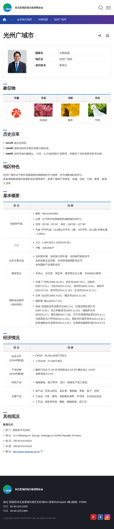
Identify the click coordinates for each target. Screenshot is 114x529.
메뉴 (108, 8)
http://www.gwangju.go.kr (26, 451)
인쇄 (107, 35)
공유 (99, 35)
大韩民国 (43, 19)
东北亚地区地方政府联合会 (29, 7)
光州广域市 (60, 19)
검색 (100, 8)
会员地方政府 (24, 19)
